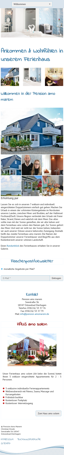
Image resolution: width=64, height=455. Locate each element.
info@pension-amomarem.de (34, 313)
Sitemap (5, 443)
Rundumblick (13, 245)
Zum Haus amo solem (48, 413)
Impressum (7, 439)
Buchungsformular (29, 439)
